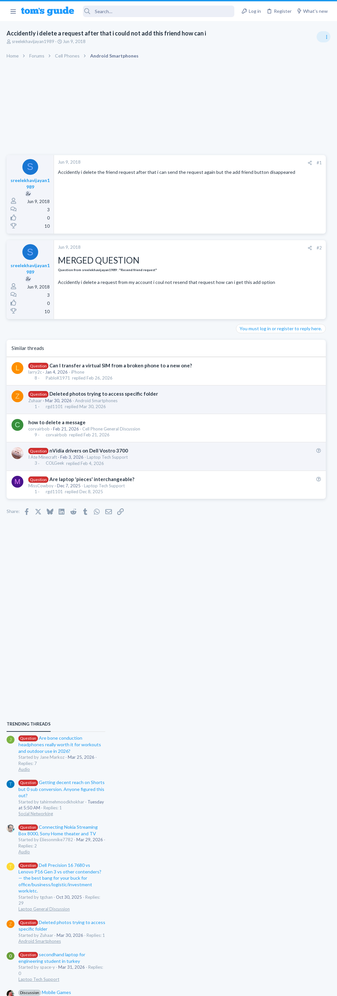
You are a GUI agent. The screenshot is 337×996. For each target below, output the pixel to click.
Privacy (185, 987)
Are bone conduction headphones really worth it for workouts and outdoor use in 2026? (285, 376)
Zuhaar (35, 400)
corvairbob (39, 428)
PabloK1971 (58, 378)
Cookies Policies (144, 987)
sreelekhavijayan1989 (33, 41)
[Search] (159, 11)
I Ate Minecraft (42, 457)
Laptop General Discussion (269, 540)
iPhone (77, 372)
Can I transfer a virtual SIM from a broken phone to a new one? (120, 365)
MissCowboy (41, 485)
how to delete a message (57, 422)
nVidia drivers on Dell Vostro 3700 (88, 450)
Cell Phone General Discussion (111, 428)
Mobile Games (270, 624)
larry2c (35, 372)
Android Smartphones (96, 400)
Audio (249, 400)
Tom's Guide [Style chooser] (283, 959)
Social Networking (261, 445)
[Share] (209, 163)
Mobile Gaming (258, 642)
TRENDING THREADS (254, 355)
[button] (13, 11)
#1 (218, 162)
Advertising (98, 987)
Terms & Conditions (230, 987)
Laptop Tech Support (107, 457)
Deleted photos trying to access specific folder (103, 394)
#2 (218, 247)
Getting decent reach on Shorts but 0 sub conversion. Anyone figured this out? (287, 420)
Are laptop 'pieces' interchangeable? (91, 479)
